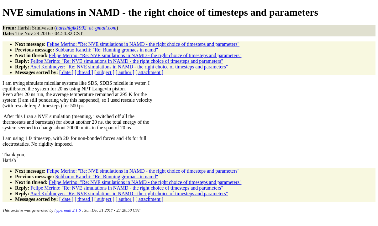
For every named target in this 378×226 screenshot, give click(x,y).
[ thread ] (84, 72)
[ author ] (125, 72)
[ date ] (66, 72)
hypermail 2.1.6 (68, 210)
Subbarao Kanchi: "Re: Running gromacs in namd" (106, 49)
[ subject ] (104, 72)
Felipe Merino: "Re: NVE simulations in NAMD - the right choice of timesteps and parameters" (143, 44)
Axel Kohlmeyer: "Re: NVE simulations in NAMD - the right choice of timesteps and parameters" (129, 66)
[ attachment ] (149, 72)
